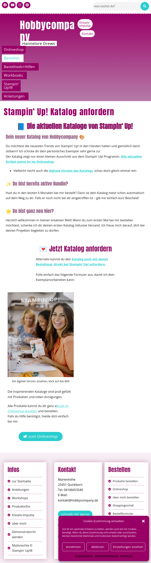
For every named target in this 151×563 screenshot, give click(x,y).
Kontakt (141, 22)
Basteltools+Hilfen (69, 49)
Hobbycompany (47, 31)
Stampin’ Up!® (133, 49)
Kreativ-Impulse (119, 22)
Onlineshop (14, 49)
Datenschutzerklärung (106, 555)
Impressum (126, 555)
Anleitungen (74, 58)
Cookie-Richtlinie (84, 555)
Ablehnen (97, 547)
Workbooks (103, 49)
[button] (143, 521)
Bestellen (38, 49)
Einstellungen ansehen (128, 547)
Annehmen (73, 547)
